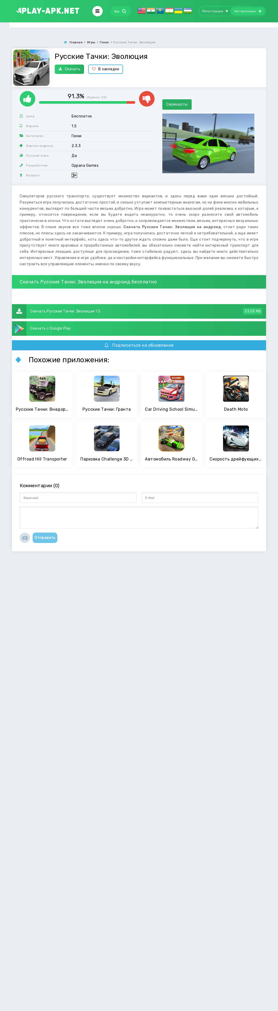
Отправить (44, 537)
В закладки (105, 69)
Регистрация (215, 11)
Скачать (69, 69)
